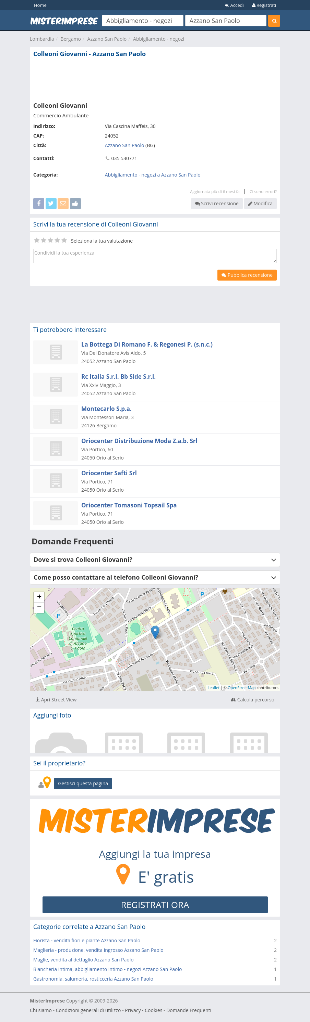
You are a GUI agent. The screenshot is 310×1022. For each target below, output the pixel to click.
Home (40, 5)
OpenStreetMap (242, 687)
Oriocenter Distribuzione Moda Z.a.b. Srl (139, 441)
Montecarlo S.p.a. (106, 409)
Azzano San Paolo (107, 39)
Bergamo (70, 39)
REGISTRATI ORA (155, 904)
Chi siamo (41, 1010)
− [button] (39, 608)
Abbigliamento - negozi (158, 39)
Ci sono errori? (263, 191)
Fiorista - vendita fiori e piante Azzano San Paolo (86, 940)
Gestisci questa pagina (83, 783)
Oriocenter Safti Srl (109, 473)
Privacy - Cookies (143, 1010)
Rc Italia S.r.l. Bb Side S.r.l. (118, 376)
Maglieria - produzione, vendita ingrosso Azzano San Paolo (98, 950)
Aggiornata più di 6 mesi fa (214, 191)
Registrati (264, 5)
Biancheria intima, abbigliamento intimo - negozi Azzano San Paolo (107, 969)
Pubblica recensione (247, 275)
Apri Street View (56, 699)
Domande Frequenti (188, 1010)
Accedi (234, 5)
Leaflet (214, 687)
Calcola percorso (252, 699)
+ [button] (39, 597)
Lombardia (42, 39)
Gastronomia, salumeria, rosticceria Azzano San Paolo (93, 978)
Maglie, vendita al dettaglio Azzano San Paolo (83, 959)
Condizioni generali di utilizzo (88, 1010)
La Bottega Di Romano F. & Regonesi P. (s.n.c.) (147, 344)
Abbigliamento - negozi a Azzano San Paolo (153, 174)
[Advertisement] (155, 80)
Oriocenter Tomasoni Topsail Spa (129, 505)
